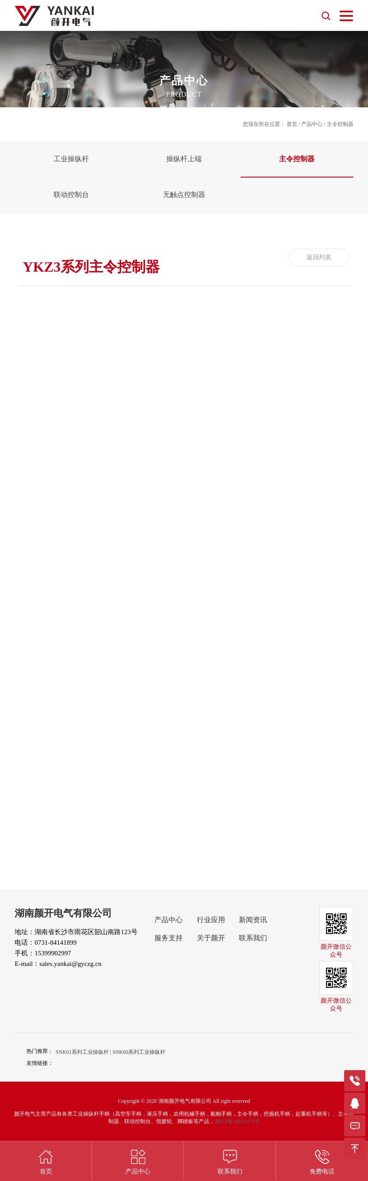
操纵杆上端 (184, 159)
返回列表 (319, 257)
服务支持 (168, 938)
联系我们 (253, 938)
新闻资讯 (253, 920)
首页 (292, 124)
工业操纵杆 (71, 159)
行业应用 (211, 920)
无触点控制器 (184, 194)
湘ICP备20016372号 (237, 1121)
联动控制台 (71, 194)
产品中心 (311, 124)
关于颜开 (211, 938)
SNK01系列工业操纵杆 (82, 1052)
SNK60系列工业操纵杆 (138, 1052)
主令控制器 (296, 159)
